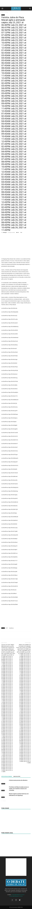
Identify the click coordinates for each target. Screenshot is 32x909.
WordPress (11, 628)
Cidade (3, 790)
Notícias (6, 12)
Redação (5, 232)
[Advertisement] (16, 248)
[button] (30, 8)
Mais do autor (16, 776)
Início (2, 12)
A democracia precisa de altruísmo (18, 780)
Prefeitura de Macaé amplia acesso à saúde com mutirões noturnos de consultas (19, 788)
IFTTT (7, 628)
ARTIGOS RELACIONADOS (6, 776)
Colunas (3, 783)
